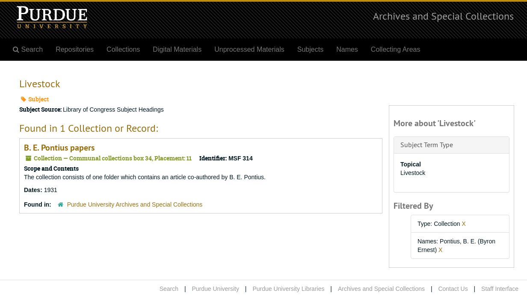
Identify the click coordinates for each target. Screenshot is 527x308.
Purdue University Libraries (288, 288)
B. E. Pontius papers (59, 147)
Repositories (75, 49)
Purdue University (215, 288)
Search (169, 288)
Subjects (310, 49)
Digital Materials (177, 49)
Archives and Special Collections (443, 15)
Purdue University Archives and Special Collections (135, 204)
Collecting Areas (395, 49)
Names (347, 49)
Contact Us (453, 288)
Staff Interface (499, 288)
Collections (123, 49)
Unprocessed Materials (249, 49)
